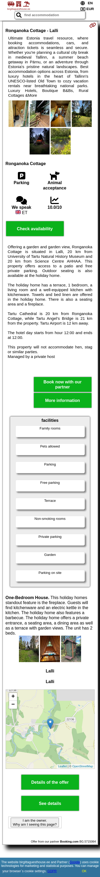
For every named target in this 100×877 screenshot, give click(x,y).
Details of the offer (50, 782)
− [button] (13, 705)
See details (50, 803)
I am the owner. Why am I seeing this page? (35, 822)
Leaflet (62, 766)
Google (75, 862)
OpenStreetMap (82, 766)
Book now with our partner (62, 384)
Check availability (35, 229)
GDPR (52, 871)
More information (62, 400)
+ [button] (13, 697)
